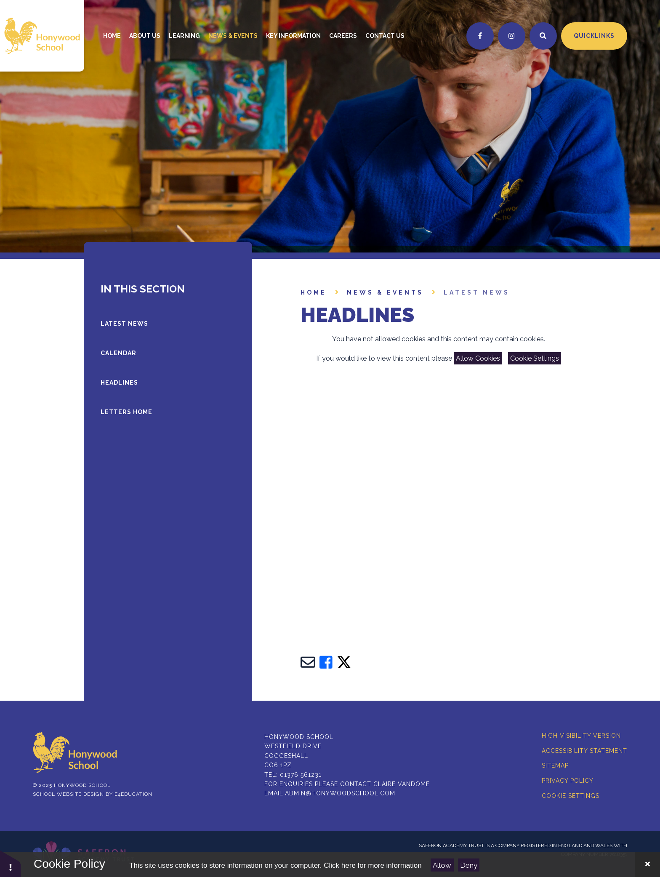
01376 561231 (301, 774)
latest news (477, 292)
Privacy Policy (567, 780)
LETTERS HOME (126, 412)
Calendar (118, 353)
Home (314, 292)
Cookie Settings (534, 358)
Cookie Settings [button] (570, 795)
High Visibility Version (581, 735)
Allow (442, 865)
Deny (468, 865)
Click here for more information (372, 865)
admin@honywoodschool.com (340, 793)
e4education (133, 794)
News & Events (385, 292)
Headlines (119, 382)
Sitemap (555, 765)
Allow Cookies (478, 358)
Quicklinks (594, 35)
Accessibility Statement (584, 750)
